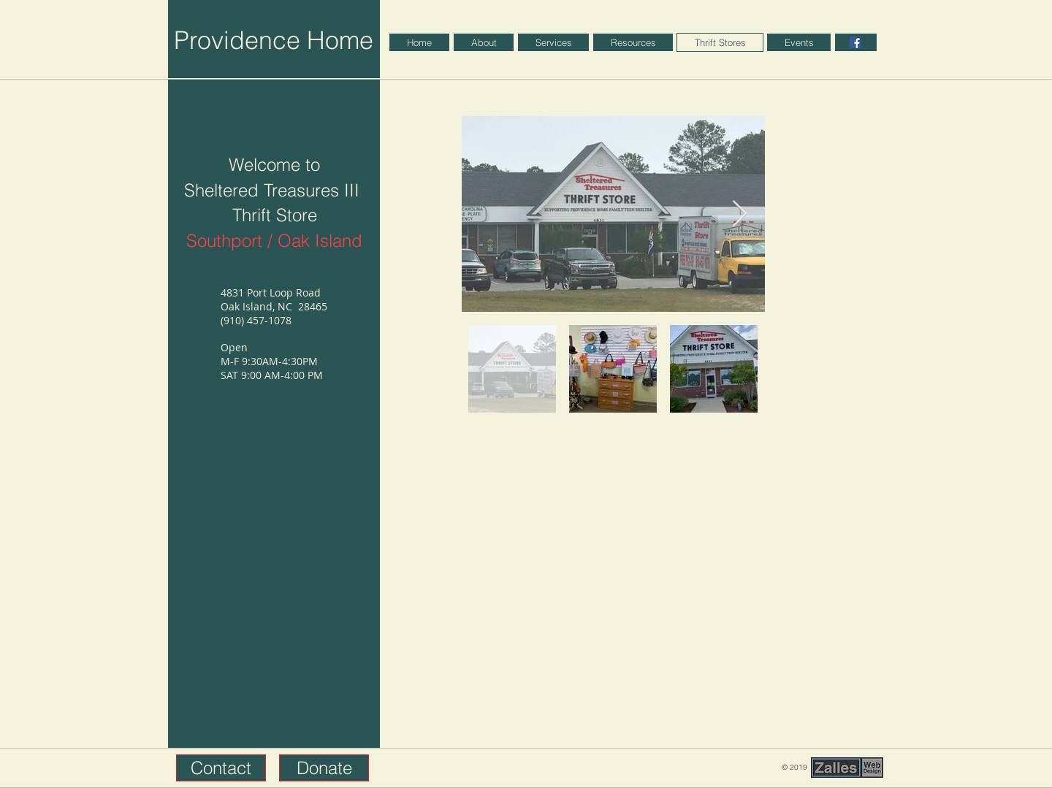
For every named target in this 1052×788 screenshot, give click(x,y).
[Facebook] (855, 42)
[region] (856, 42)
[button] (221, 767)
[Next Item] (739, 214)
